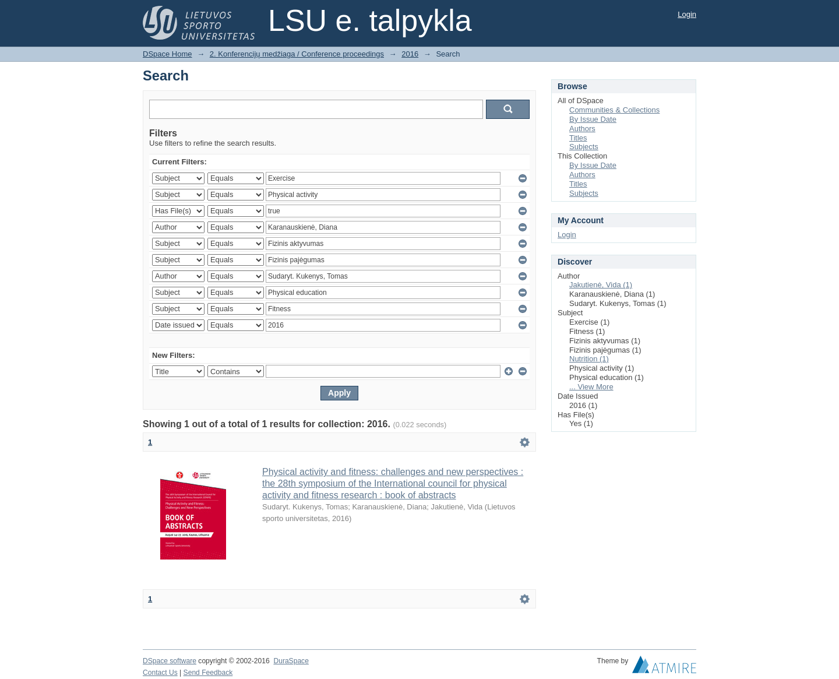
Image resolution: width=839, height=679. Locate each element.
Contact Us (160, 673)
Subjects (583, 146)
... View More (591, 386)
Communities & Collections (614, 109)
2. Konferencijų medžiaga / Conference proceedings (297, 54)
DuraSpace (290, 661)
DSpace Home (167, 54)
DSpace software (169, 661)
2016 (409, 54)
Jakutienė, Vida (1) (600, 284)
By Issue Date (592, 119)
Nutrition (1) (589, 358)
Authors (582, 128)
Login (687, 14)
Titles (578, 137)
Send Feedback (208, 673)
